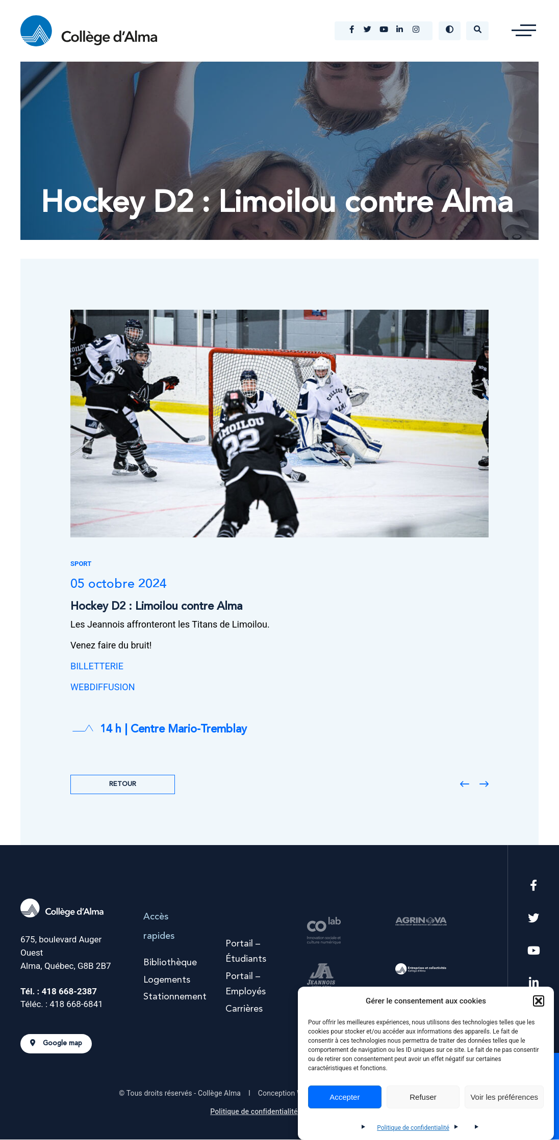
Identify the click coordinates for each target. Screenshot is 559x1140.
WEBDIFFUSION (102, 688)
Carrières (244, 1009)
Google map (56, 1044)
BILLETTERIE (96, 667)
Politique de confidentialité (413, 1127)
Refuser (423, 1097)
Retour (122, 784)
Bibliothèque (170, 963)
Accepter (344, 1097)
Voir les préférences (504, 1097)
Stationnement (175, 997)
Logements (166, 980)
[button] (538, 1001)
